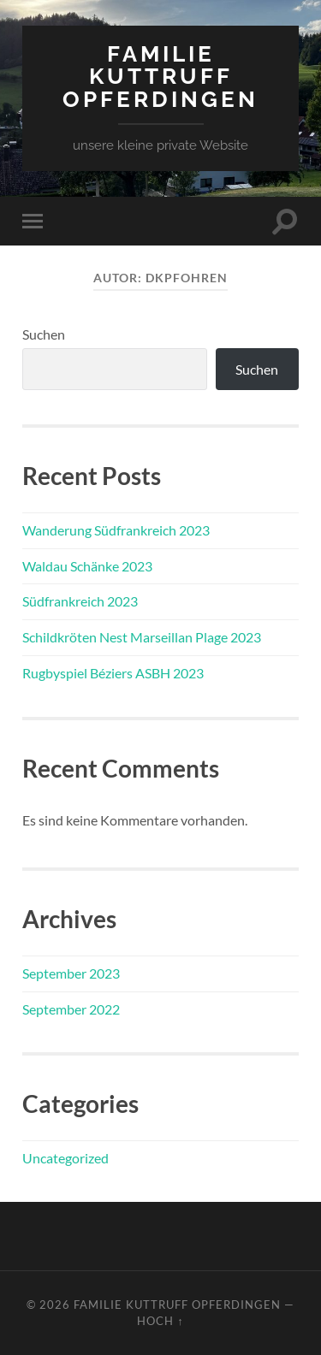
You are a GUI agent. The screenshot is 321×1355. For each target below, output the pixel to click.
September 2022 (71, 1009)
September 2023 (71, 973)
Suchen (43, 334)
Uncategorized (65, 1158)
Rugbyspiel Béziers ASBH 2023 (113, 673)
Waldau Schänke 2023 (87, 566)
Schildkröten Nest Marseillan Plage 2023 (141, 637)
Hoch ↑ (160, 1321)
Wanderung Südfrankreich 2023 (116, 530)
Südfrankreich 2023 (80, 601)
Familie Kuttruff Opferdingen (160, 76)
